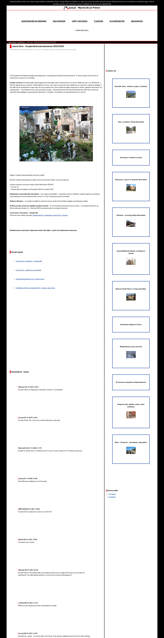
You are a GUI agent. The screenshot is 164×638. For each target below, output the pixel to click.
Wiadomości (137, 21)
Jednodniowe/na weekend (33, 21)
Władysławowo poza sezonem (131, 352)
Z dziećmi (98, 21)
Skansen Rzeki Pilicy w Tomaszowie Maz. (131, 294)
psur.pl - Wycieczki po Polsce (82, 7)
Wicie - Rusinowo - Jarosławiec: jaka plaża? (131, 447)
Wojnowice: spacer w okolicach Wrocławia (131, 185)
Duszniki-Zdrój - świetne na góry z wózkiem (131, 91)
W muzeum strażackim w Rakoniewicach (131, 382)
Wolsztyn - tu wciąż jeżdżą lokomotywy (131, 220)
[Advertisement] (57, 68)
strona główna (12, 42)
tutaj (146, 2)
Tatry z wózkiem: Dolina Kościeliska (131, 127)
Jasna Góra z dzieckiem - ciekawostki (29, 261)
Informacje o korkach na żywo (131, 158)
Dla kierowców (117, 21)
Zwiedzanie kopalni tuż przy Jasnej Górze (30, 279)
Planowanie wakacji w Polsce (131, 324)
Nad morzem (59, 21)
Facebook (112, 497)
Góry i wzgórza (79, 21)
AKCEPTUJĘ (107, 4)
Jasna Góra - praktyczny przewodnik (28, 270)
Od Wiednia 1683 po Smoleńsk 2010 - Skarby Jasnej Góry (35, 288)
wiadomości (21, 42)
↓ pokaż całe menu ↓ (82, 30)
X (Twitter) (112, 494)
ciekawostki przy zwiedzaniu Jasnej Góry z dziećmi (50, 215)
